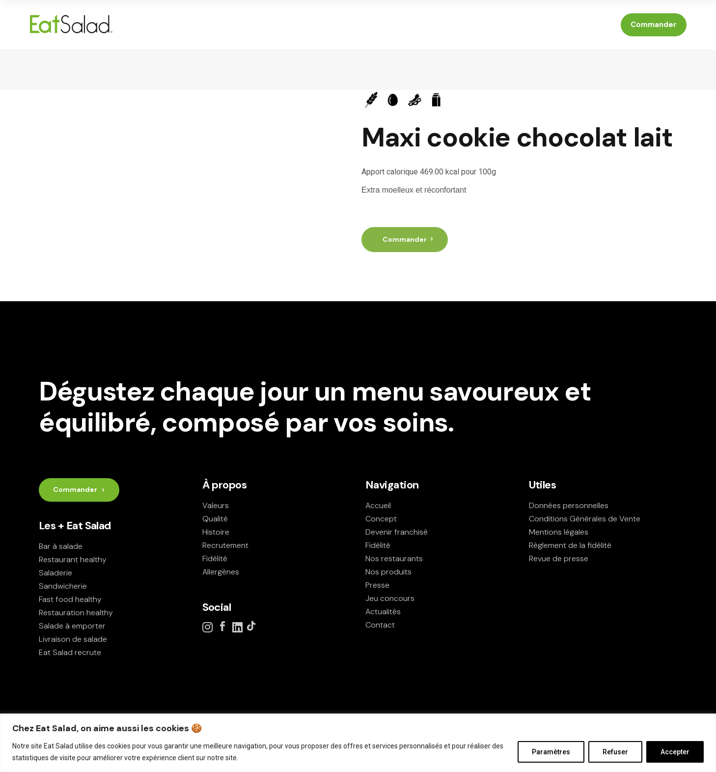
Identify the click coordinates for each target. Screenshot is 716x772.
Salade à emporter (72, 626)
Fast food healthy (70, 599)
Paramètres (551, 752)
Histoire (215, 532)
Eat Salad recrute (70, 652)
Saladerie (55, 573)
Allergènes (220, 572)
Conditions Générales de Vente (584, 519)
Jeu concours (389, 598)
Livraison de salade (73, 639)
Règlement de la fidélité (570, 545)
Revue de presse (558, 558)
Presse (377, 585)
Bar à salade (61, 546)
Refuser (615, 752)
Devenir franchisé (396, 532)
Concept (381, 519)
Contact (380, 625)
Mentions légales (558, 532)
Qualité (215, 519)
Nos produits (388, 572)
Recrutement (225, 545)
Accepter (675, 752)
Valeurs (215, 505)
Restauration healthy (76, 612)
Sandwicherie (63, 586)
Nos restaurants (394, 558)
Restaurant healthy (73, 559)
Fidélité (214, 558)
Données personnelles (568, 505)
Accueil (378, 505)
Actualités (383, 611)
